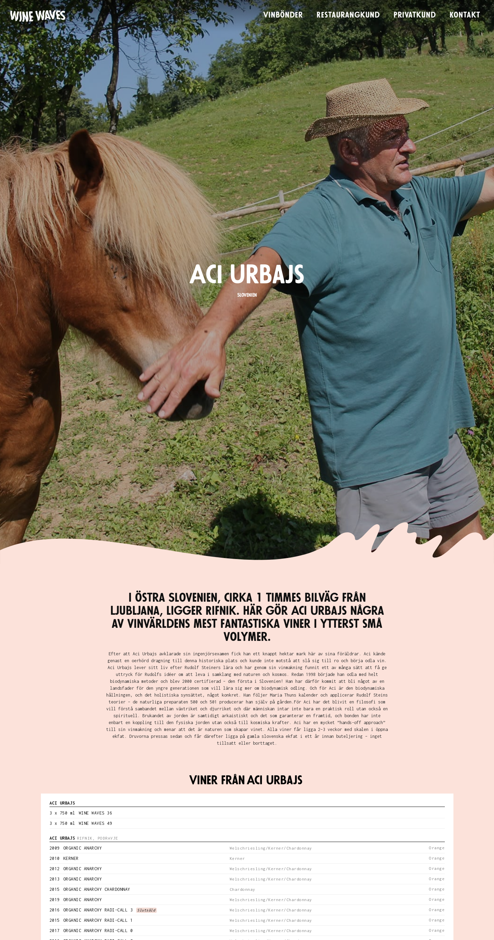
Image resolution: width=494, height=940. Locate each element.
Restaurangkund (348, 15)
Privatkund (415, 15)
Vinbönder (283, 15)
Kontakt (465, 15)
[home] (37, 16)
